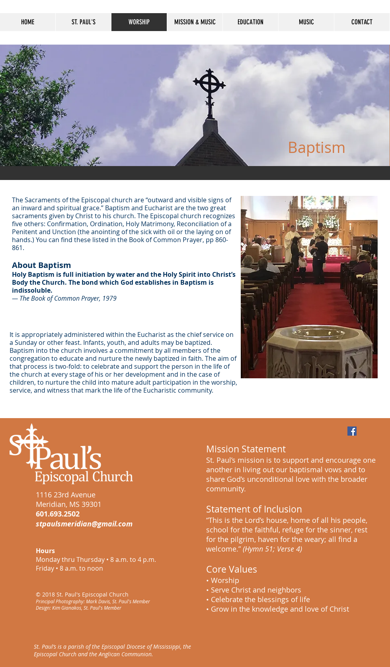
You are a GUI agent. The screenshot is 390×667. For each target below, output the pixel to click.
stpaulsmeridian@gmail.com (84, 524)
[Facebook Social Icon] (352, 431)
